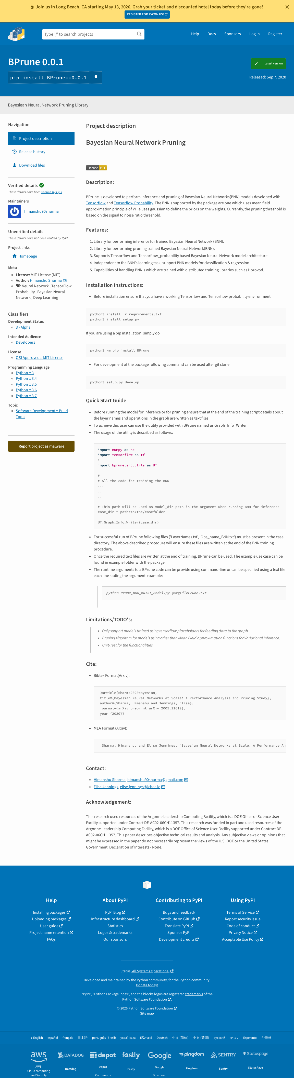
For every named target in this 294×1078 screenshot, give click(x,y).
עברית (234, 1038)
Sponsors (232, 34)
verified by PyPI (51, 192)
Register (275, 34)
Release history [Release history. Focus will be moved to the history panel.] (28, 152)
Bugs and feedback (179, 912)
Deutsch (162, 1038)
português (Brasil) (104, 1038)
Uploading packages (49, 919)
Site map (147, 1013)
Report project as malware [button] (41, 446)
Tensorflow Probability (133, 203)
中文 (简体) (180, 1038)
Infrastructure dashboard (113, 919)
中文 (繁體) (201, 1038)
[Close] (287, 7)
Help (195, 34)
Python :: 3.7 (26, 396)
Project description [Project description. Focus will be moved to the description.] (32, 138)
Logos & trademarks (115, 932)
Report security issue (243, 919)
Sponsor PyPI (178, 932)
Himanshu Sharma (46, 280)
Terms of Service (240, 912)
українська (128, 1038)
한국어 (266, 1038)
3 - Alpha (23, 327)
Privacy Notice (241, 932)
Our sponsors (115, 939)
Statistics (115, 926)
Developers (25, 342)
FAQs (51, 939)
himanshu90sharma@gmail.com (155, 780)
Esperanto (250, 1038)
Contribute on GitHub (176, 919)
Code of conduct (241, 926)
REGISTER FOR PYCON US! (145, 14)
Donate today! (147, 985)
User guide (49, 926)
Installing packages (49, 912)
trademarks (194, 994)
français (68, 1038)
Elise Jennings (106, 787)
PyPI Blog (113, 912)
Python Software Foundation (144, 999)
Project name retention (49, 932)
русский (219, 1038)
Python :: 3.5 (26, 384)
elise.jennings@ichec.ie (140, 787)
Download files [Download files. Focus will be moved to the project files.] (28, 165)
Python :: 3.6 (26, 390)
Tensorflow (96, 203)
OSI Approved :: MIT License (39, 357)
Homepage (24, 256)
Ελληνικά (146, 1038)
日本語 (83, 1038)
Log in (254, 34)
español (52, 1038)
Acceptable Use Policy (240, 939)
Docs (211, 34)
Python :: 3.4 (26, 378)
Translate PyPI (177, 926)
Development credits (176, 939)
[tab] (41, 138)
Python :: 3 (25, 373)
